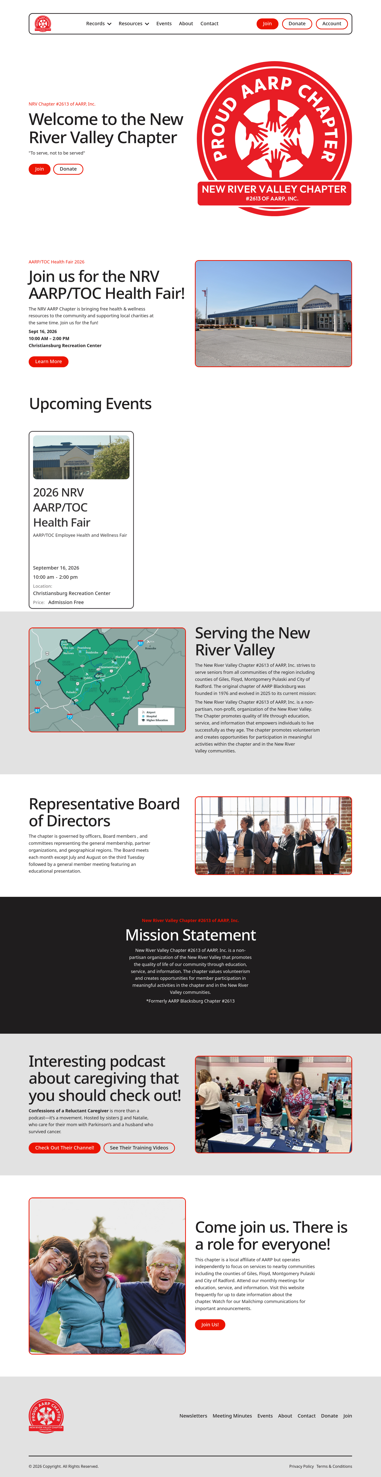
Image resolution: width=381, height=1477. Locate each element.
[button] (99, 24)
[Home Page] (42, 24)
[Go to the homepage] (46, 1416)
